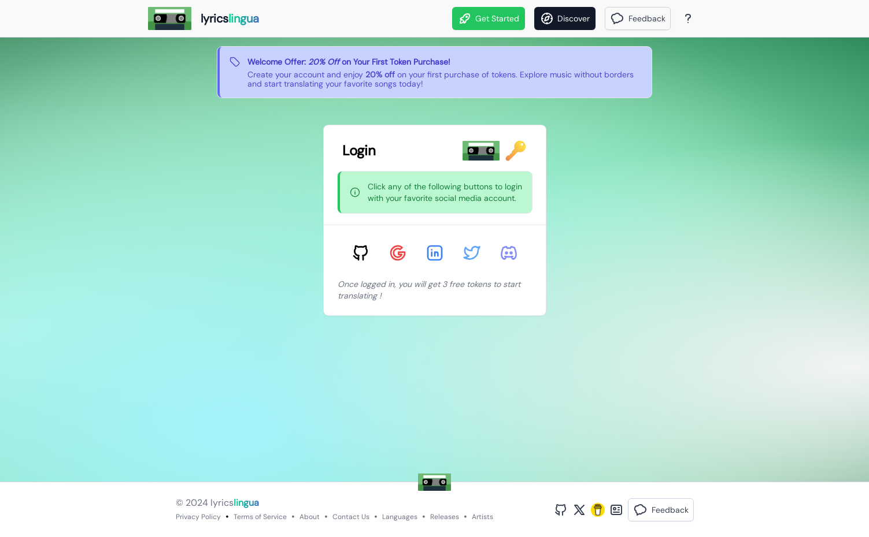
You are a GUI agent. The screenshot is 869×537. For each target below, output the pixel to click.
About (309, 516)
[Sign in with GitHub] (361, 253)
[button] (638, 18)
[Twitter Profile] (579, 510)
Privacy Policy (198, 516)
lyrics (234, 503)
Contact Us (350, 516)
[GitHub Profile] (561, 510)
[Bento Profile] (616, 510)
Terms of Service (260, 516)
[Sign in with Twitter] (472, 253)
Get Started (488, 18)
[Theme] (710, 18)
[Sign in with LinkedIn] (435, 253)
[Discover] (565, 18)
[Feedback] (638, 18)
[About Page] (688, 18)
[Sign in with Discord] (509, 253)
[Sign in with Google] (398, 253)
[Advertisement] (390, 401)
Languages (399, 516)
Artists (482, 516)
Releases (444, 516)
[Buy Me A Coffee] (598, 510)
